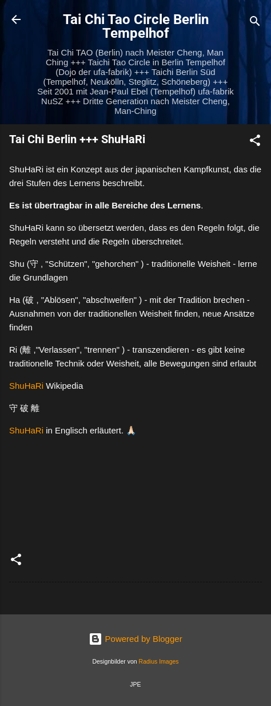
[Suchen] (255, 23)
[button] (255, 142)
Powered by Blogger (135, 639)
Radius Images (159, 661)
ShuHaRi (26, 386)
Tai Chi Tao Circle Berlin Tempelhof (136, 26)
